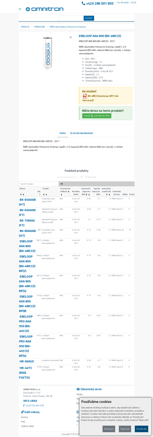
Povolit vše (141, 428)
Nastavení (108, 428)
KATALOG (25, 26)
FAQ (23, 421)
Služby (79, 394)
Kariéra (24, 417)
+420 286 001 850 (97, 3)
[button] (47, 68)
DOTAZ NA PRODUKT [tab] (81, 133)
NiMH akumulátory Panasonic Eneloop (68, 26)
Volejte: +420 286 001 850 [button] (96, 115)
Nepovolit (125, 428)
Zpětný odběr (27, 426)
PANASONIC (39, 26)
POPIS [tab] (63, 133)
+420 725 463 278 (33, 405)
